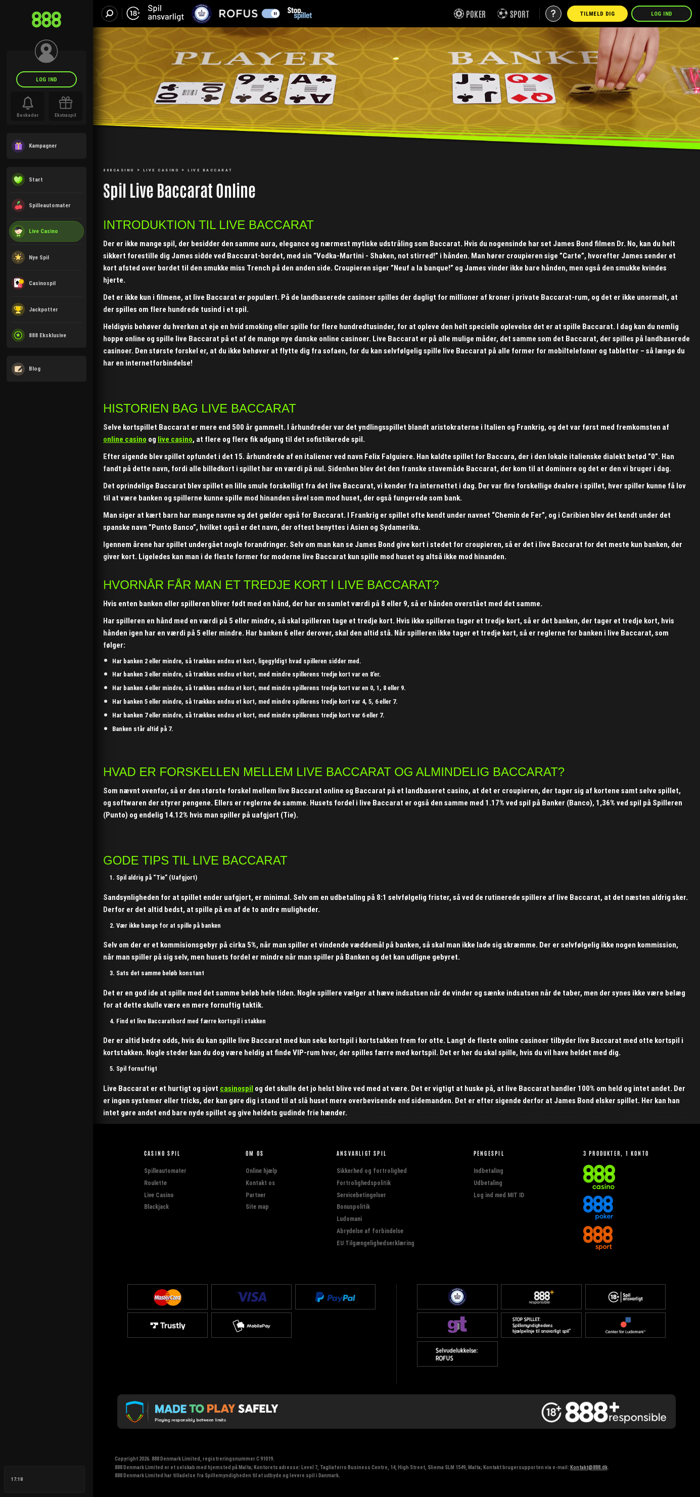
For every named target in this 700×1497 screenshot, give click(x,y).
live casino (175, 439)
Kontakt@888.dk (589, 1467)
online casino (125, 439)
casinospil (236, 1088)
